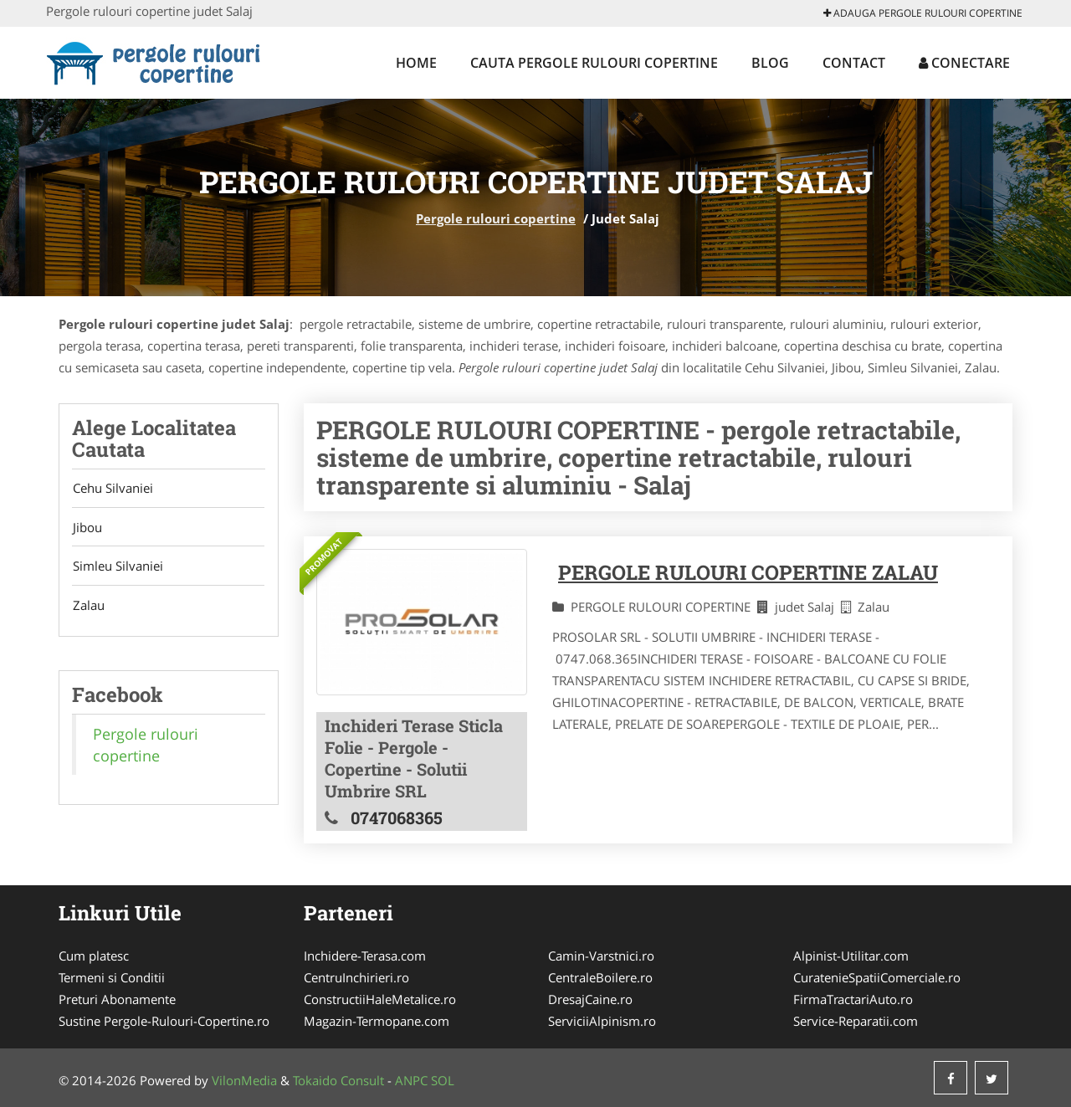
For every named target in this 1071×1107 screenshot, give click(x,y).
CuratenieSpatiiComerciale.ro (877, 977)
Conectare (964, 63)
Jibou (86, 528)
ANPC (411, 1080)
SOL (442, 1080)
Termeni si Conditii (112, 977)
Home (416, 63)
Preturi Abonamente (117, 999)
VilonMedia (244, 1080)
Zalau (88, 606)
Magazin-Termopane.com (376, 1020)
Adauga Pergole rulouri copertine (922, 13)
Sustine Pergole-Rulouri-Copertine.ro (164, 1020)
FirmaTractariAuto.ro (853, 999)
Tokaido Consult (338, 1080)
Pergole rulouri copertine (496, 218)
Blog (770, 63)
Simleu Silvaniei (117, 567)
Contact (853, 63)
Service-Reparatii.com (855, 1020)
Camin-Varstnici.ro (601, 955)
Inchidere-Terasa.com (365, 955)
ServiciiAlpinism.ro (602, 1020)
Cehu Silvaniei (112, 488)
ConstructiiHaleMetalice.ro (380, 999)
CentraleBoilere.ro (600, 977)
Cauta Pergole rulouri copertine (594, 63)
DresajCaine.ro (590, 999)
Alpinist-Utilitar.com (851, 955)
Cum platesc (94, 955)
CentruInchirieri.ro (356, 977)
